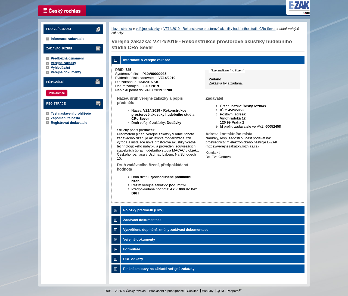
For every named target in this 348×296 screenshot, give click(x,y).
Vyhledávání (60, 68)
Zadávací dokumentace (142, 220)
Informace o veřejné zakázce (146, 60)
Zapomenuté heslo (65, 118)
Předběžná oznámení (67, 58)
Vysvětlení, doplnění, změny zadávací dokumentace (165, 230)
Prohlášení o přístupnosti (166, 290)
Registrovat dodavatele (69, 123)
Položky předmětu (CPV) (143, 210)
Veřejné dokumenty (66, 72)
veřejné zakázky (148, 29)
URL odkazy (133, 259)
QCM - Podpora (228, 290)
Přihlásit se (57, 93)
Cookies (192, 290)
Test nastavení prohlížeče (71, 113)
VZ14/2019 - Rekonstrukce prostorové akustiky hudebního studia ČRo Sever (219, 29)
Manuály (207, 290)
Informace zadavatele (67, 39)
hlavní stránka (121, 29)
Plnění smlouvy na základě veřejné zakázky (158, 269)
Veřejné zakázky (63, 63)
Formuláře (131, 249)
